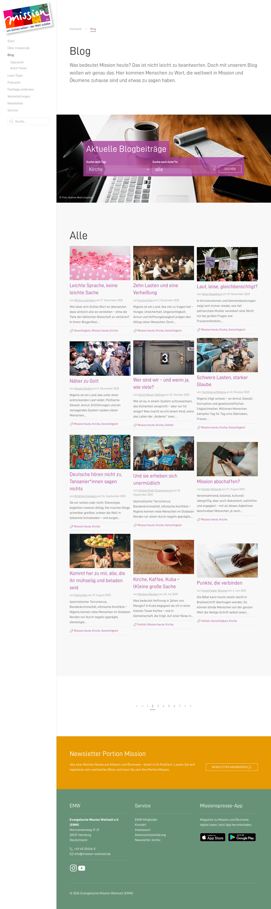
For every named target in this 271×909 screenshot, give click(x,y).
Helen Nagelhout (212, 294)
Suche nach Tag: (96, 162)
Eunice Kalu (145, 300)
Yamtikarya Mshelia (214, 392)
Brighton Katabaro (86, 496)
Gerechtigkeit (82, 330)
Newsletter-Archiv (148, 840)
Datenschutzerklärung (150, 835)
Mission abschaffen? (218, 481)
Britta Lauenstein (85, 300)
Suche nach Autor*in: (165, 162)
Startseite (76, 28)
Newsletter (15, 103)
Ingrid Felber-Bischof (215, 590)
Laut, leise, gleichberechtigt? (227, 286)
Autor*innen (18, 68)
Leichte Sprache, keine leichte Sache (94, 289)
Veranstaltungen (19, 96)
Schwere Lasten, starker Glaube (222, 381)
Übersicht (17, 62)
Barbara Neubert (148, 594)
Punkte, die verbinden (219, 583)
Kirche (114, 330)
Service (13, 110)
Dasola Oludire (83, 388)
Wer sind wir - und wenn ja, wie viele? (161, 383)
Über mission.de (19, 48)
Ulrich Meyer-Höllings (151, 394)
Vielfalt (169, 425)
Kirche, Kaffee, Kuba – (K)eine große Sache (156, 583)
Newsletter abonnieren (232, 767)
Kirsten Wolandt (211, 489)
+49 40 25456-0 (82, 848)
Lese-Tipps (15, 75)
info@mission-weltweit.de (92, 854)
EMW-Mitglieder (146, 819)
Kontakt (140, 824)
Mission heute (100, 330)
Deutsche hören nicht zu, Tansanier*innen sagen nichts (96, 481)
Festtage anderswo (21, 89)
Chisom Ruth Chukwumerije (155, 490)
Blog (11, 55)
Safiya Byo (81, 595)
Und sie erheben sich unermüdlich (155, 479)
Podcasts (14, 82)
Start (11, 41)
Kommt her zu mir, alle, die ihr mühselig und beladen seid (97, 580)
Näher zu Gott (84, 381)
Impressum (143, 829)
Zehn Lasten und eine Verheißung (155, 289)
